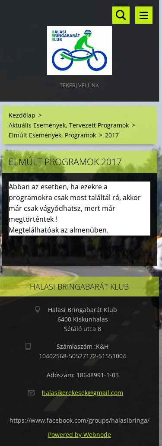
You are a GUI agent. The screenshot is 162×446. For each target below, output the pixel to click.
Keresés (121, 15)
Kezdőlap (22, 115)
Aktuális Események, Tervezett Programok (69, 125)
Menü (143, 15)
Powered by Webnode (79, 434)
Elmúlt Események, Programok (52, 135)
